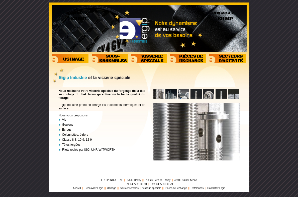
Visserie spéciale (151, 188)
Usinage (111, 188)
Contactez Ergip (216, 188)
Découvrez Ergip (94, 188)
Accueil (77, 188)
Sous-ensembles (129, 188)
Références (197, 188)
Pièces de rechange (176, 188)
